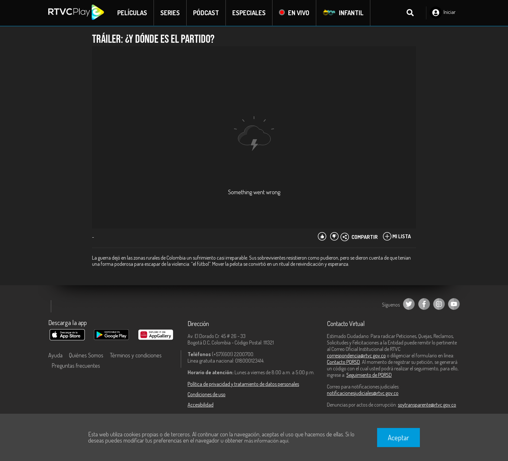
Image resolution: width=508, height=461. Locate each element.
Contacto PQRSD (343, 362)
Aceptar (398, 437)
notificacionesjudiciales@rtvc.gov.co (362, 393)
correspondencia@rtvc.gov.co (356, 355)
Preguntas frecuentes (76, 365)
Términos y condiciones (136, 355)
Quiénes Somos (86, 355)
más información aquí (266, 440)
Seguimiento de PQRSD (369, 375)
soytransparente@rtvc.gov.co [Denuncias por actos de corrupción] (427, 404)
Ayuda (55, 355)
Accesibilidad (201, 404)
